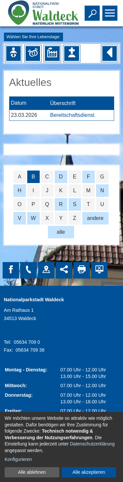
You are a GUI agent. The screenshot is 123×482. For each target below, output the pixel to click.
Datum (18, 103)
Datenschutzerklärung (92, 443)
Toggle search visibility (93, 10)
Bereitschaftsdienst (72, 115)
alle (61, 232)
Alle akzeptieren (88, 472)
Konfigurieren (18, 459)
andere (95, 218)
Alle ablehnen (32, 472)
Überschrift (62, 103)
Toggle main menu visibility (110, 10)
